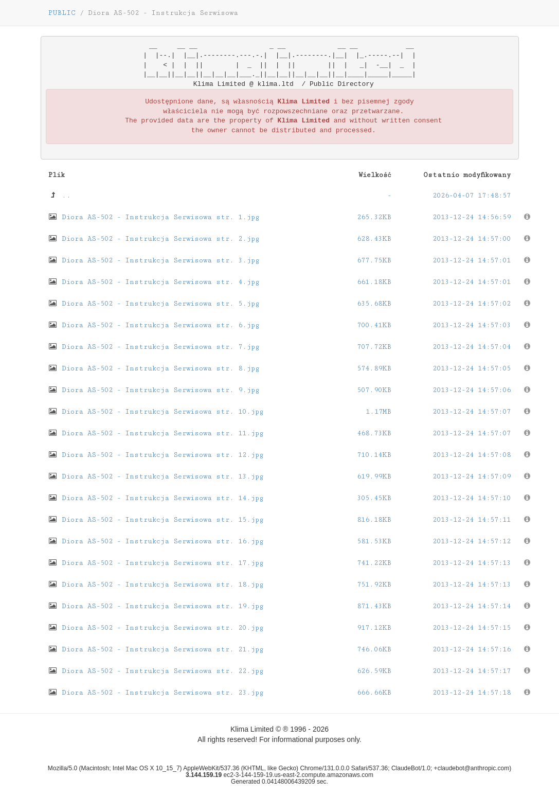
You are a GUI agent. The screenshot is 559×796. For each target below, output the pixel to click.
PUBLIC (62, 13)
